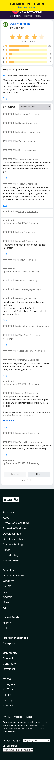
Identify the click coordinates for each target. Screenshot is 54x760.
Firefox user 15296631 (16, 384)
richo (20, 260)
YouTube (8, 689)
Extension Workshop (15, 528)
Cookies (18, 717)
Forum (6, 549)
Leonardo (23, 114)
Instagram (9, 684)
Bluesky (7, 700)
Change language (11, 740)
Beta (5, 628)
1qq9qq (22, 159)
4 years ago (33, 159)
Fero (20, 232)
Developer (9, 668)
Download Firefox (13, 575)
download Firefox (26, 7)
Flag (5, 98)
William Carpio (25, 442)
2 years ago (34, 114)
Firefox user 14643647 (17, 223)
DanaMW (22, 359)
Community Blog (13, 544)
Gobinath (18, 27)
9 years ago (41, 75)
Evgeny (22, 211)
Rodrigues (23, 289)
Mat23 (21, 298)
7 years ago (33, 393)
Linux (6, 602)
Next (38, 474)
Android (7, 596)
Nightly (7, 622)
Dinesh (21, 123)
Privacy (6, 717)
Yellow (21, 184)
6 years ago (32, 211)
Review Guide (11, 560)
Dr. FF (21, 150)
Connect (8, 658)
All (4, 607)
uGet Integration (20, 23)
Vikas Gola (23, 335)
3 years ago (30, 150)
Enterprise (9, 643)
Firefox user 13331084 (16, 271)
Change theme (10, 746)
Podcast (8, 705)
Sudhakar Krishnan (27, 326)
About (6, 517)
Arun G (21, 241)
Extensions (16, 15)
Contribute (9, 663)
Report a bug (11, 555)
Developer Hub (12, 533)
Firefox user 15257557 (17, 463)
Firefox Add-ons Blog (16, 522)
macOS (7, 586)
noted (30, 722)
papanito (22, 433)
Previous (15, 474)
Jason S (22, 393)
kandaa (21, 280)
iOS (5, 591)
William (21, 141)
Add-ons (8, 512)
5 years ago (31, 184)
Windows (8, 580)
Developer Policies (14, 539)
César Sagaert (25, 351)
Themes (28, 15)
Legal (29, 717)
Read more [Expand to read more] (8, 420)
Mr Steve (22, 132)
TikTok (7, 694)
